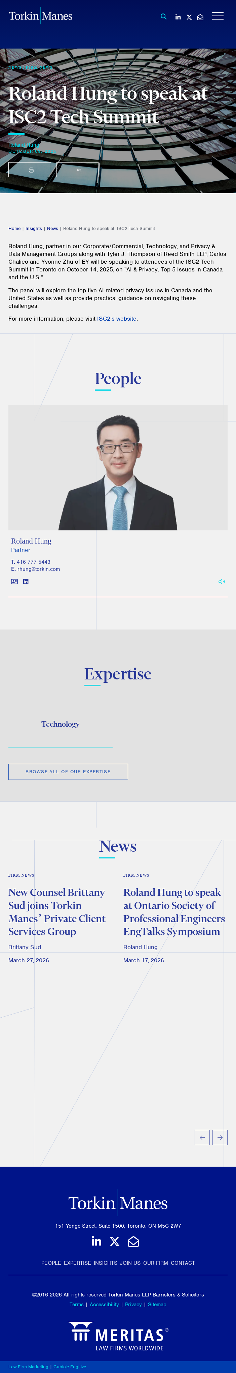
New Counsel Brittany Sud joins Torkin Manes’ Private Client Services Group (57, 923)
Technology (60, 728)
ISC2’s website (116, 318)
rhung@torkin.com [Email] (38, 577)
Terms (77, 1304)
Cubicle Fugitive (69, 1367)
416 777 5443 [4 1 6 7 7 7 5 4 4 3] (33, 570)
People (51, 1263)
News (52, 228)
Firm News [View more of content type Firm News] (39, 67)
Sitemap (157, 1304)
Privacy (133, 1304)
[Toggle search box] (161, 16)
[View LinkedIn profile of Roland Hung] (25, 590)
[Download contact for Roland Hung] (14, 590)
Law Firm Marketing (28, 1367)
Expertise (77, 1263)
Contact (183, 1263)
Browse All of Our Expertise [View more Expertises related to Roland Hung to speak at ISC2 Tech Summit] (68, 776)
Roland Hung (23, 145)
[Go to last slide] (202, 1148)
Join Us (130, 1263)
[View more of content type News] (15, 67)
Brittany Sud (24, 958)
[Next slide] (220, 1148)
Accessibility (104, 1304)
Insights (34, 228)
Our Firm (155, 1263)
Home (14, 228)
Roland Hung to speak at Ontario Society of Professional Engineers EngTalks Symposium (174, 923)
